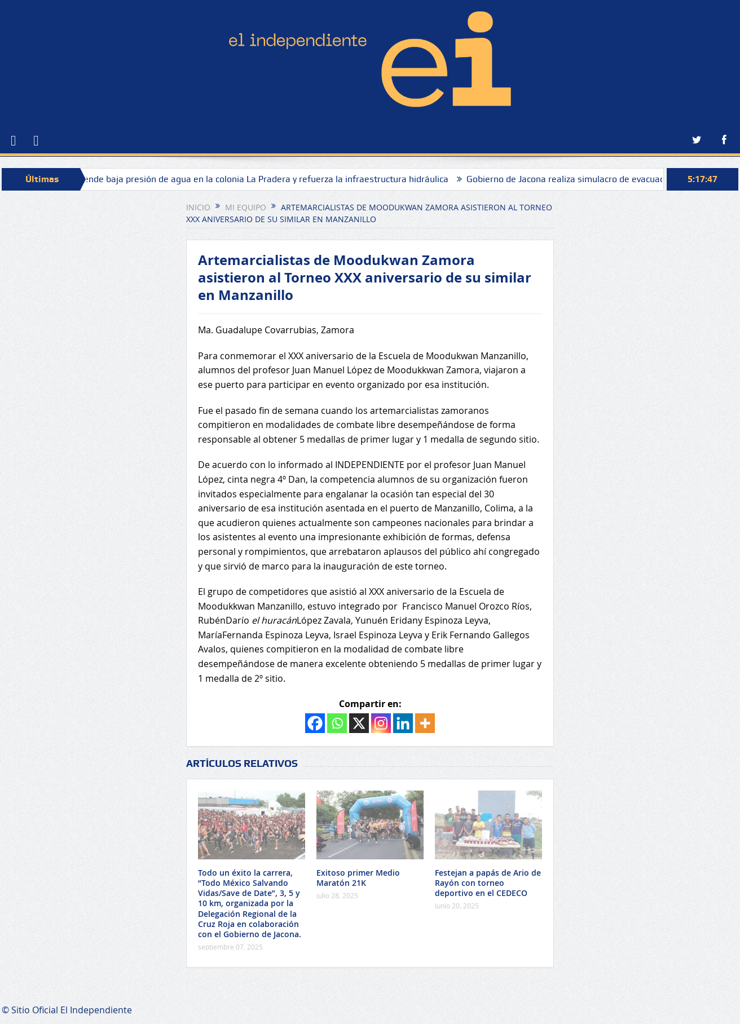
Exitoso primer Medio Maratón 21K (358, 877)
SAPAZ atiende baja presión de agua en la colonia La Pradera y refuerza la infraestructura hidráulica (257, 179)
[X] (359, 723)
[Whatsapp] (337, 723)
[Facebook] (315, 723)
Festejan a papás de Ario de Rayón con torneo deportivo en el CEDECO (488, 882)
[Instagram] (381, 723)
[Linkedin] (403, 723)
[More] (425, 723)
